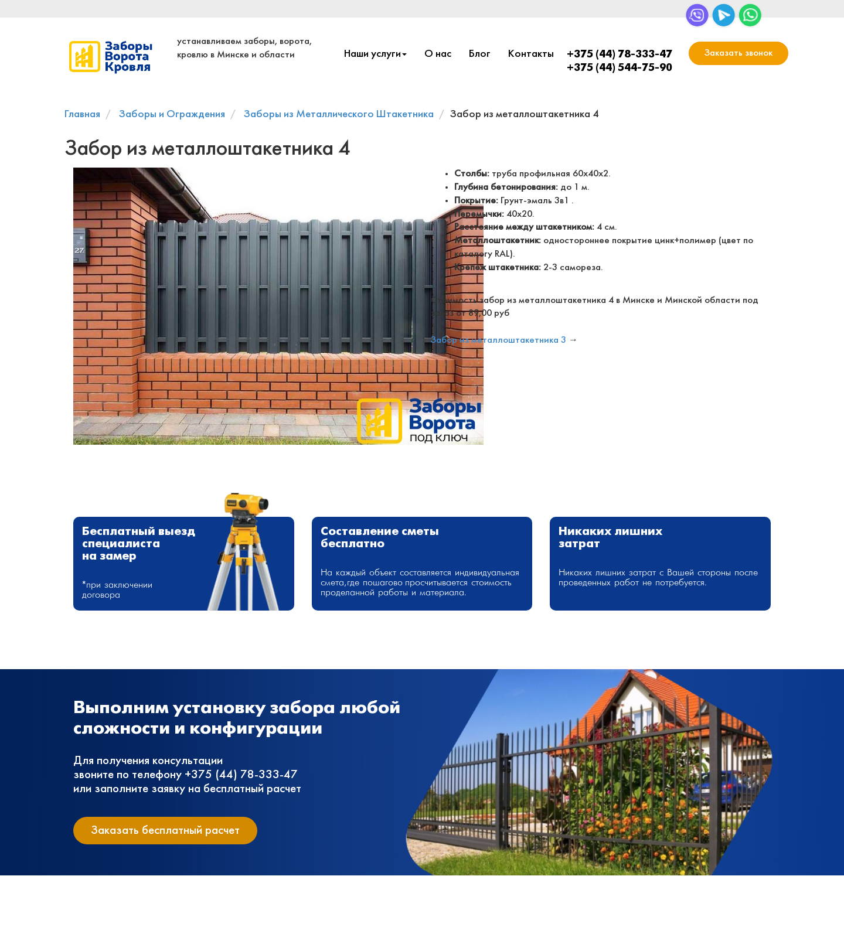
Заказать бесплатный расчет (165, 830)
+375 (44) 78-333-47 (619, 55)
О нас (437, 54)
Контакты (531, 54)
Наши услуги (375, 54)
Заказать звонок (738, 53)
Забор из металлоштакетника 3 (498, 340)
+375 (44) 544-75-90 (619, 68)
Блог (480, 54)
